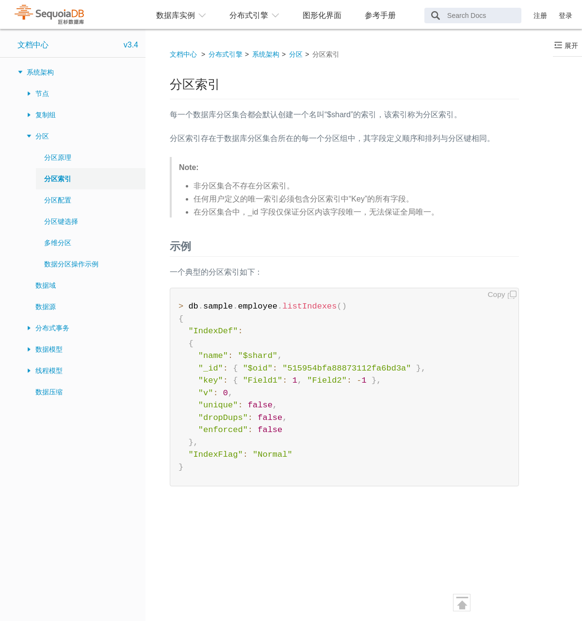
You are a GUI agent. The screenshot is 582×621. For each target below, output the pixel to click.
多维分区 (57, 243)
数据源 (45, 306)
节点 (42, 93)
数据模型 (49, 349)
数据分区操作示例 (71, 264)
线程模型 (49, 370)
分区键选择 (61, 221)
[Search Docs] (472, 15)
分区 (42, 136)
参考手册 (380, 15)
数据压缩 (49, 392)
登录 (565, 15)
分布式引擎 (225, 54)
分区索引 (57, 179)
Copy (496, 294)
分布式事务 (52, 328)
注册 (540, 15)
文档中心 (32, 45)
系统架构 (40, 72)
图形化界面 (322, 15)
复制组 (45, 115)
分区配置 (57, 200)
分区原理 (57, 157)
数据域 (45, 285)
